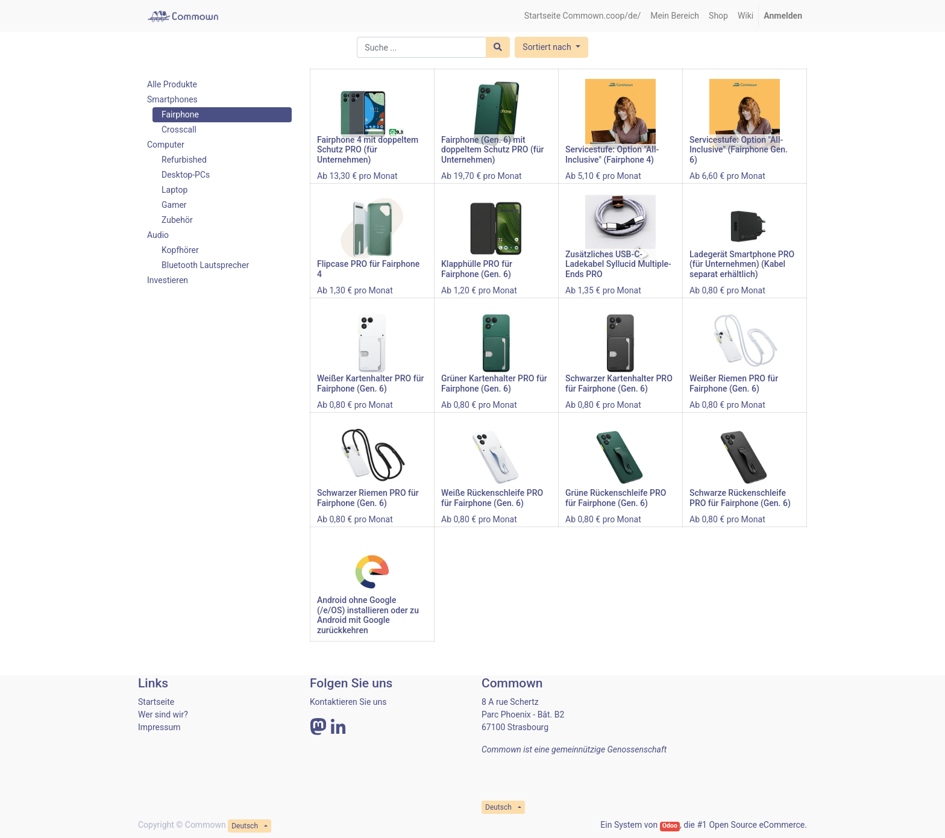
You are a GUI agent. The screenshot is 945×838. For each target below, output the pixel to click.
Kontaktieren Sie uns (348, 702)
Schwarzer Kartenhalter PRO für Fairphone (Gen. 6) (619, 383)
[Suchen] (498, 47)
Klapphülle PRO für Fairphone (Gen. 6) (476, 269)
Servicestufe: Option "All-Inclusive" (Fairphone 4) (612, 154)
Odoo (669, 826)
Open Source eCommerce (757, 825)
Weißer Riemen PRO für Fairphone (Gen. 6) (733, 383)
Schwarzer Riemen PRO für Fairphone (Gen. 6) (368, 498)
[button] (551, 47)
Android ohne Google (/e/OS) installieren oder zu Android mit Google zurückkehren (368, 615)
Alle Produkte (172, 84)
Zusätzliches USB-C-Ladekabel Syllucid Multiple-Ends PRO (618, 264)
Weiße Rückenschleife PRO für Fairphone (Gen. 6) (492, 498)
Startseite (156, 702)
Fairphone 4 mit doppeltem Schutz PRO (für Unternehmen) (367, 150)
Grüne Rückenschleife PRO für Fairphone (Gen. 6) (615, 498)
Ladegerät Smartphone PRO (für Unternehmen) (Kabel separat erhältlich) (741, 264)
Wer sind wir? (163, 714)
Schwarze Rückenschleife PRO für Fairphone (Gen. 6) (740, 498)
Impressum (159, 727)
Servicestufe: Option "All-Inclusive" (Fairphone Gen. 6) (738, 150)
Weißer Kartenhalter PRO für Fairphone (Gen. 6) (370, 383)
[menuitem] (582, 16)
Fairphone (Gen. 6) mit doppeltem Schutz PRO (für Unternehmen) (492, 150)
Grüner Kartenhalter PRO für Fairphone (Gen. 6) (494, 383)
